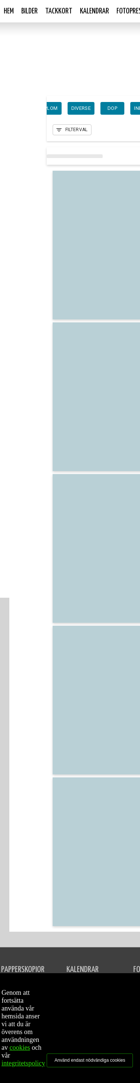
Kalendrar (94, 11)
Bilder (29, 11)
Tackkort (58, 11)
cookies (20, 1047)
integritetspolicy (23, 1063)
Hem (9, 11)
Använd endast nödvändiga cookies (90, 1060)
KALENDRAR (82, 969)
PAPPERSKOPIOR (22, 969)
